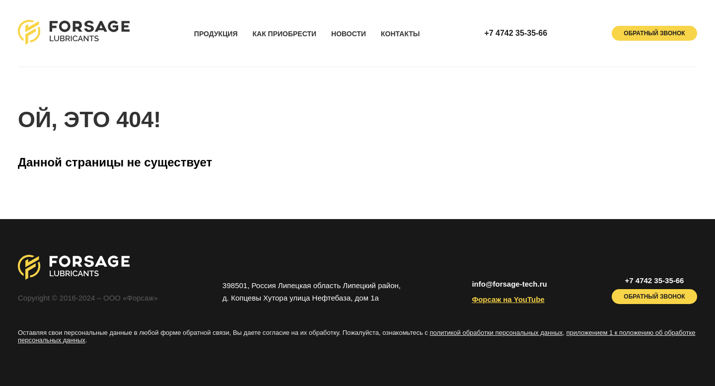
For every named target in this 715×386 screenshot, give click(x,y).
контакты (400, 34)
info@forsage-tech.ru (509, 284)
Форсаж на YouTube (508, 299)
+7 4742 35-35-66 (515, 33)
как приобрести (284, 34)
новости (348, 34)
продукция (216, 34)
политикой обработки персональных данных (496, 332)
